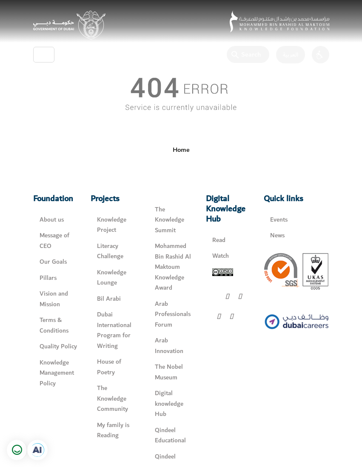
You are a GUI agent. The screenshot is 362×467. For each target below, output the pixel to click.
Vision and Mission (54, 299)
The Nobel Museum (169, 372)
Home (181, 149)
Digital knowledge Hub (169, 403)
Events (279, 219)
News (277, 235)
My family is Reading (113, 430)
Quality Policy (58, 346)
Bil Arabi (109, 298)
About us (52, 219)
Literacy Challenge (110, 251)
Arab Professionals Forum (173, 314)
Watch (220, 256)
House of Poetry (109, 367)
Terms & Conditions (54, 325)
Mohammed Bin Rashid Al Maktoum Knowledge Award (173, 267)
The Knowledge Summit (169, 220)
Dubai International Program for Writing (114, 330)
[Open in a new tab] (37, 450)
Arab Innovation (169, 345)
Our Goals (53, 261)
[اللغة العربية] (287, 54)
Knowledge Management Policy (57, 373)
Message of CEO (54, 240)
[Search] (248, 54)
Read (218, 240)
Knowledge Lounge (111, 277)
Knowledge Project (111, 225)
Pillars (48, 278)
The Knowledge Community (112, 398)
